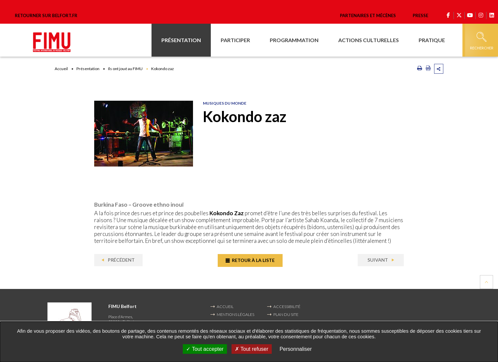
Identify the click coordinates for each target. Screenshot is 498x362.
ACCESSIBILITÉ (286, 306)
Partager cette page (438, 69)
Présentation (87, 68)
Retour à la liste (253, 260)
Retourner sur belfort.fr (46, 15)
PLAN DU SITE (285, 314)
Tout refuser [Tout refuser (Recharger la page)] (251, 349)
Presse (420, 15)
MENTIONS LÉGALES (235, 314)
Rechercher (481, 41)
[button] (181, 40)
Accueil (61, 68)
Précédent (121, 260)
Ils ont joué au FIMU (125, 68)
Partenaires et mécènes (368, 15)
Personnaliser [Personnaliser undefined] (296, 349)
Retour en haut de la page (486, 282)
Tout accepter (204, 349)
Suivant (378, 260)
